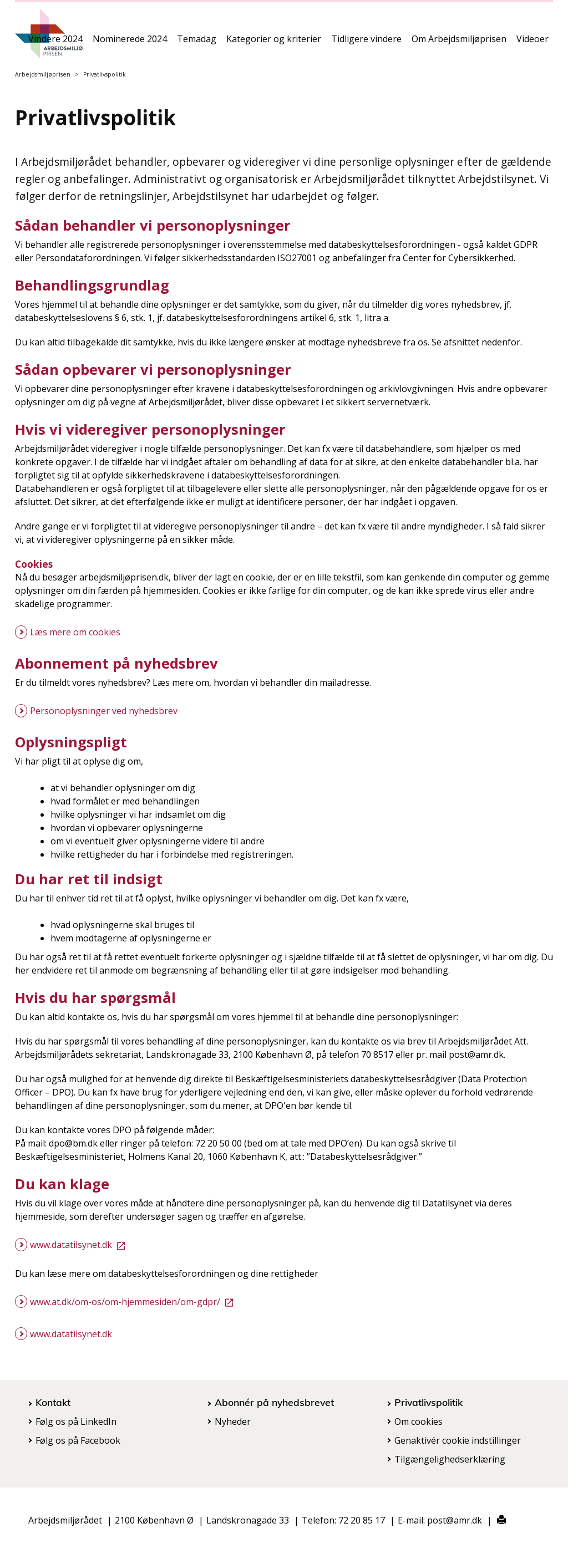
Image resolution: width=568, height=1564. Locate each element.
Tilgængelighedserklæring (449, 1459)
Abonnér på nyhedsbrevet (274, 1402)
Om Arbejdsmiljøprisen (459, 43)
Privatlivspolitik (428, 1402)
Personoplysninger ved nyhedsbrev (104, 711)
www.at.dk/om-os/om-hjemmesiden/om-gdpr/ (134, 1302)
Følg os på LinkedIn (76, 1421)
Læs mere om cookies (75, 632)
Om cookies (418, 1421)
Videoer (532, 43)
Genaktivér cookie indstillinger (457, 1440)
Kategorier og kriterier (273, 43)
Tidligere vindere (366, 43)
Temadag (196, 43)
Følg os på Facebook (78, 1440)
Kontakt (53, 1402)
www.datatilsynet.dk (80, 1245)
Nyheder (233, 1421)
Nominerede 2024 (130, 43)
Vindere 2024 (55, 43)
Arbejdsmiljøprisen (42, 74)
